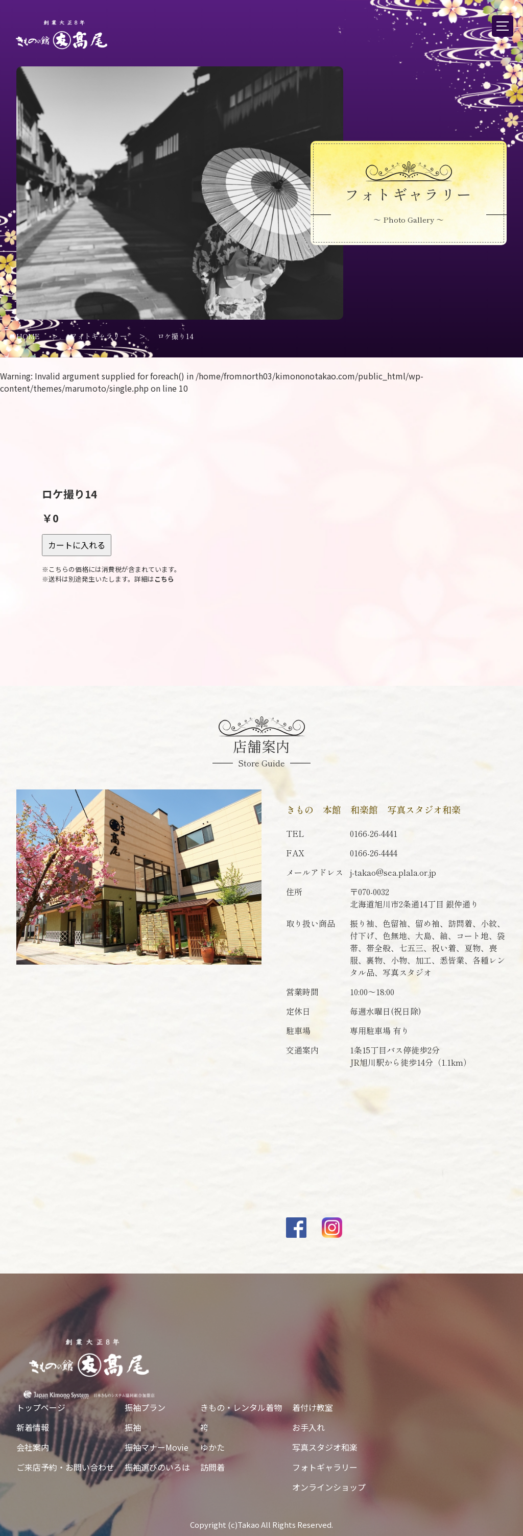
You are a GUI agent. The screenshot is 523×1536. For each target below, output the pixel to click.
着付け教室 (312, 1407)
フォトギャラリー (325, 1467)
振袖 (133, 1427)
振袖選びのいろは (157, 1467)
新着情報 (32, 1427)
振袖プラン (145, 1407)
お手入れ (308, 1427)
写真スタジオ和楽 (325, 1447)
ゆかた (212, 1447)
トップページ (40, 1407)
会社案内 (32, 1447)
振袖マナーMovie (156, 1447)
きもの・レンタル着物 (241, 1407)
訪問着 (212, 1467)
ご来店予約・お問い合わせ (65, 1467)
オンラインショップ (329, 1487)
